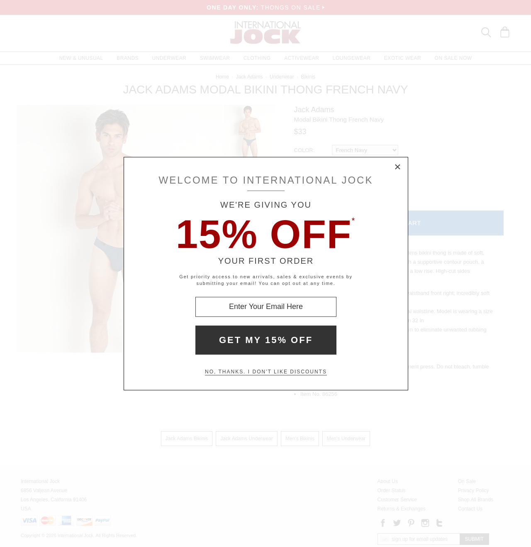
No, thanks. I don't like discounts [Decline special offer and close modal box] (266, 372)
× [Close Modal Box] (398, 167)
